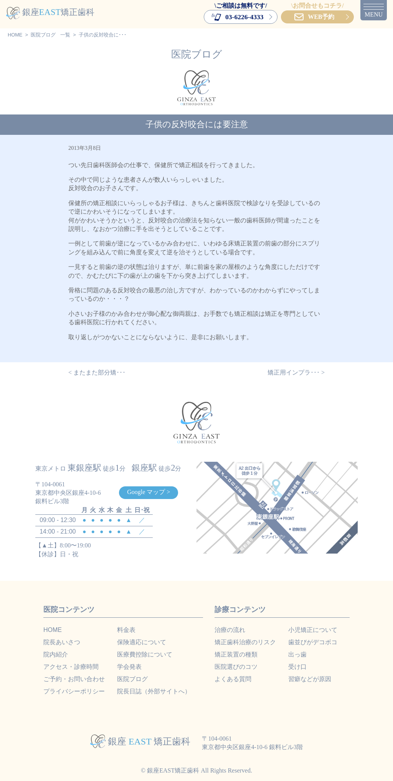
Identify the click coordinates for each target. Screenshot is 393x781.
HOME (15, 35)
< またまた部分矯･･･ (96, 372)
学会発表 (129, 666)
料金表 (126, 630)
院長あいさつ (61, 642)
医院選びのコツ (236, 666)
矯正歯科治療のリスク (245, 642)
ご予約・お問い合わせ (74, 679)
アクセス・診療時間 (71, 666)
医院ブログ (43, 35)
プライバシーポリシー (74, 691)
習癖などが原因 (309, 679)
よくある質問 (233, 679)
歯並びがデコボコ (312, 642)
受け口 (297, 666)
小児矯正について (312, 630)
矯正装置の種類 (236, 654)
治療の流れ (230, 630)
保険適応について (141, 642)
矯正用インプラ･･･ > (296, 372)
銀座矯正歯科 (50, 12)
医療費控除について (144, 654)
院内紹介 (55, 654)
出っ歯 (297, 654)
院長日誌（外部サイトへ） (154, 691)
